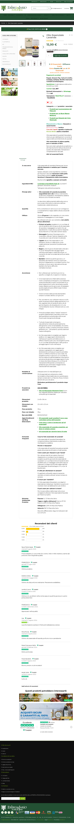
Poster (7, 815)
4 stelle (23, 531)
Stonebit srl (62, 819)
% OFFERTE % (6, 41)
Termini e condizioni (6, 759)
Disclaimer (50, 819)
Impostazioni (5, 748)
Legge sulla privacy (6, 764)
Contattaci (58, 1)
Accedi (51, 1)
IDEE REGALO (6, 61)
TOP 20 (4, 58)
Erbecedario (43, 1)
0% (43, 536)
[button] (43, 37)
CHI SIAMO (5, 39)
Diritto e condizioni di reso (8, 761)
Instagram (12, 791)
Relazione (11, 815)
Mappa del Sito (5, 778)
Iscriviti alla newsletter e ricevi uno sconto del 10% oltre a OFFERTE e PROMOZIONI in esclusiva (25, 794)
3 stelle (23, 534)
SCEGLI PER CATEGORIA (9, 53)
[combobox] (41, 8)
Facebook (17, 791)
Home (3, 23)
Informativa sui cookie (7, 767)
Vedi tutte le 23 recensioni (30, 686)
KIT (3, 44)
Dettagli (22, 160)
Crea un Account (68, 1)
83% (44, 528)
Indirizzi (4, 753)
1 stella (23, 539)
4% (43, 534)
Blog (3, 783)
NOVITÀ (5, 56)
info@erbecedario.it (58, 8)
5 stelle (23, 528)
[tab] (22, 159)
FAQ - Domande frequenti (8, 769)
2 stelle (23, 536)
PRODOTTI (5, 51)
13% (43, 531)
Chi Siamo (4, 775)
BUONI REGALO (7, 64)
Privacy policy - (41, 819)
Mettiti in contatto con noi (8, 789)
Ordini (3, 751)
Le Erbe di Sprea (6, 780)
